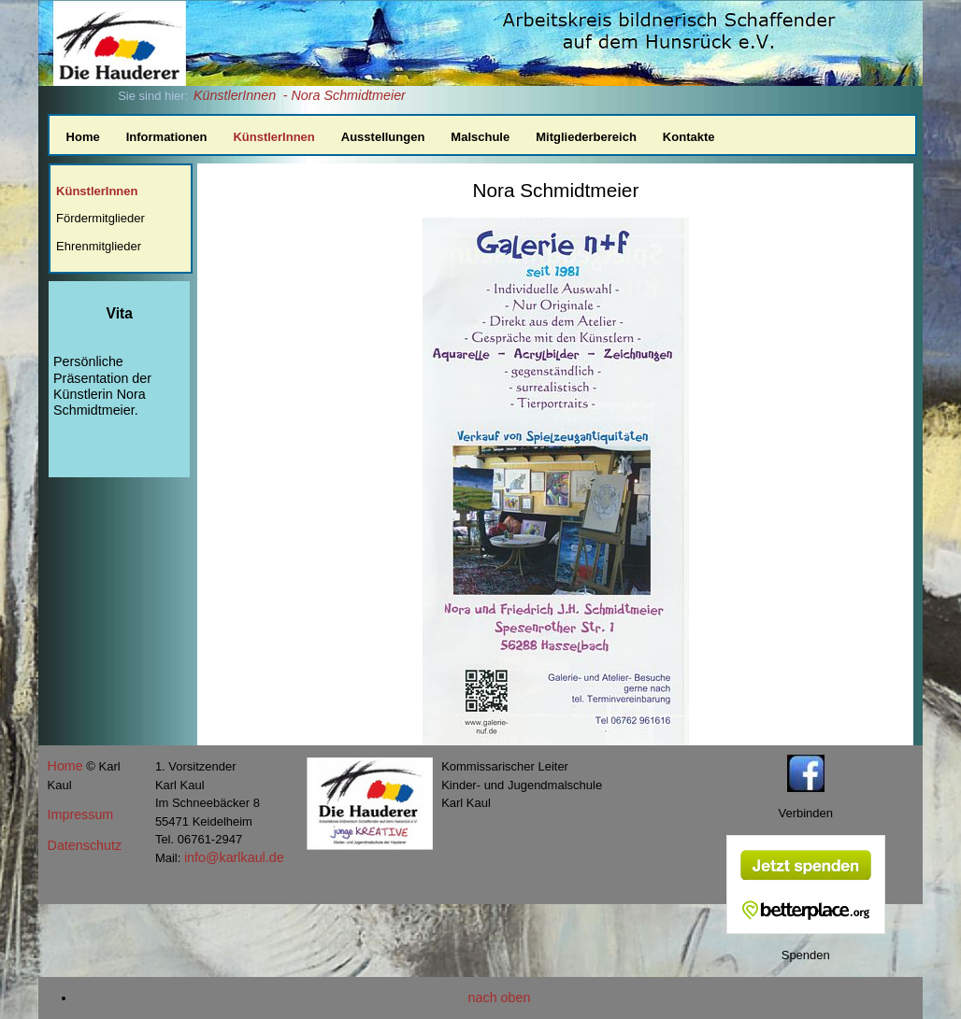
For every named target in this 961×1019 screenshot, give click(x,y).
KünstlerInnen (235, 95)
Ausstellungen (383, 137)
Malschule (480, 137)
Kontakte (689, 137)
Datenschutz (85, 845)
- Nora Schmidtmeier (344, 95)
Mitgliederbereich (586, 137)
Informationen (167, 137)
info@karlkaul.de (234, 857)
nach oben (499, 997)
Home (83, 137)
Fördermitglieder (100, 218)
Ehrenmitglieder (98, 246)
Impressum (81, 814)
